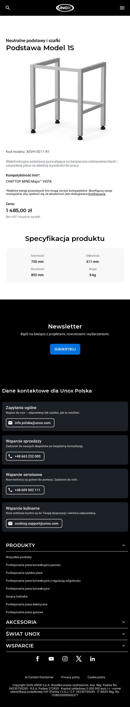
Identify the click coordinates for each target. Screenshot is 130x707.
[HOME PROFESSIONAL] (65, 8)
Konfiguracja (96, 194)
